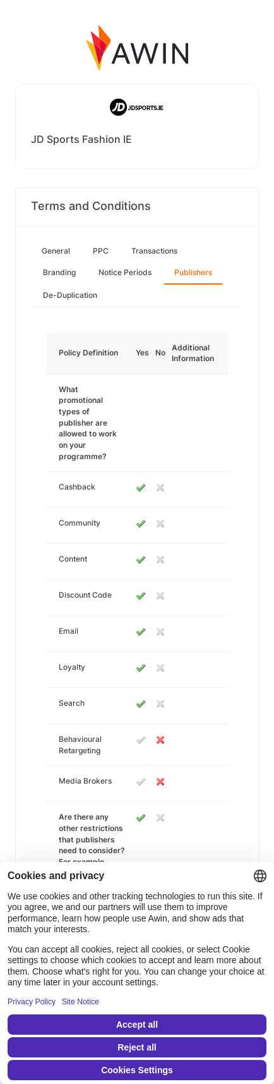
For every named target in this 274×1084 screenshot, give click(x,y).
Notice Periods (125, 272)
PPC (101, 251)
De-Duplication (70, 295)
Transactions (154, 251)
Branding (59, 272)
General (56, 251)
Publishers (193, 272)
